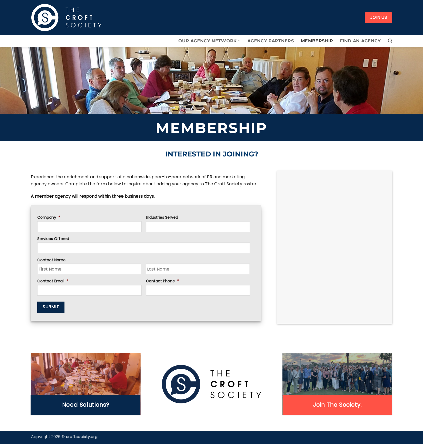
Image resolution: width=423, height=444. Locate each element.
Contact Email (52, 281)
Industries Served (162, 217)
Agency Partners (270, 40)
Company (48, 217)
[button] (390, 41)
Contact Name (51, 260)
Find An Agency (360, 40)
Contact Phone (162, 281)
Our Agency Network (209, 41)
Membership (317, 40)
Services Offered (53, 238)
